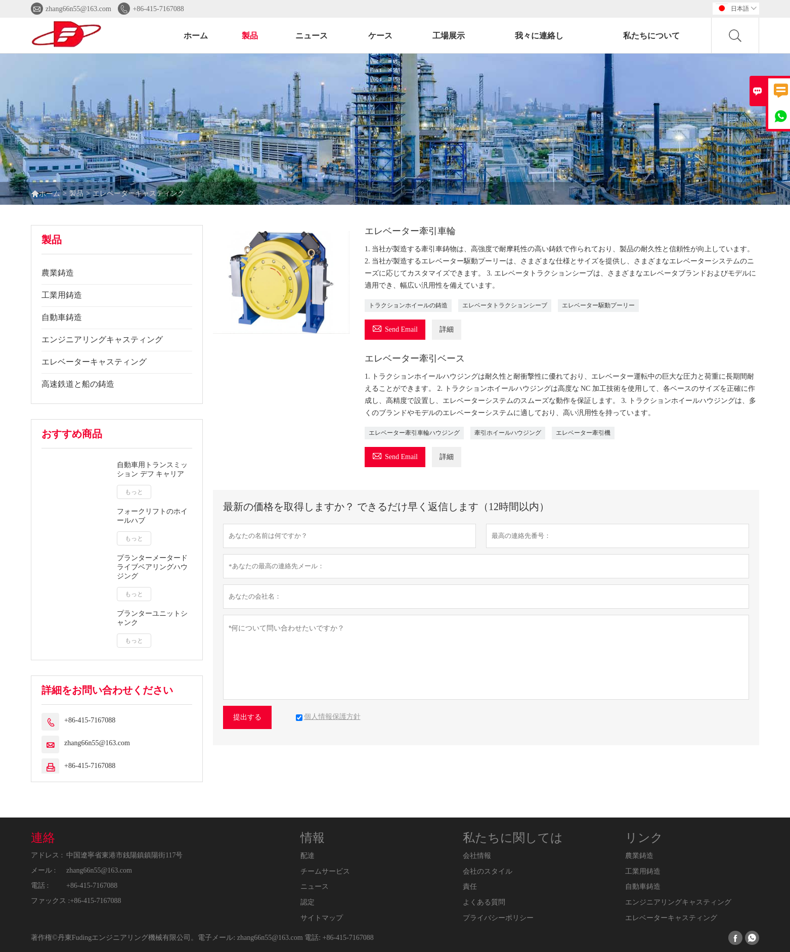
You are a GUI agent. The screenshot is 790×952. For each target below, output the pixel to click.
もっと (134, 491)
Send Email (395, 328)
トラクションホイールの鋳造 (408, 305)
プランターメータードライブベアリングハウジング (152, 567)
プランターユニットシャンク (152, 618)
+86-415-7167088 (158, 9)
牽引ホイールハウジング (507, 432)
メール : (43, 870)
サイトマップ (321, 918)
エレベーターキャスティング (94, 361)
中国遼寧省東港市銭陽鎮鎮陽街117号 (124, 855)
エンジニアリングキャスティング (102, 339)
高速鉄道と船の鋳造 (77, 384)
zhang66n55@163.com (78, 9)
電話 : (40, 885)
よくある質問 (484, 902)
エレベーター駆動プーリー (598, 305)
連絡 (43, 837)
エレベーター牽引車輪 (410, 231)
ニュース (311, 35)
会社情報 (477, 855)
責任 (470, 886)
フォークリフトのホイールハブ (152, 516)
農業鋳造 (57, 272)
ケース (380, 35)
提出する (247, 717)
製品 (250, 35)
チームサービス (325, 871)
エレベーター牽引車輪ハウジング (414, 432)
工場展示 (448, 35)
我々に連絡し (539, 35)
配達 (307, 855)
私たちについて (651, 35)
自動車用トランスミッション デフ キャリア (152, 469)
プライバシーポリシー (498, 918)
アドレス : (47, 855)
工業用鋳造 (61, 295)
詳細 (447, 329)
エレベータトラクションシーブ (504, 305)
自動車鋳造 (61, 317)
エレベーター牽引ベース (415, 358)
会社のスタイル (487, 871)
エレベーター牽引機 (583, 432)
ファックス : (50, 900)
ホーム (196, 35)
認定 (307, 902)
